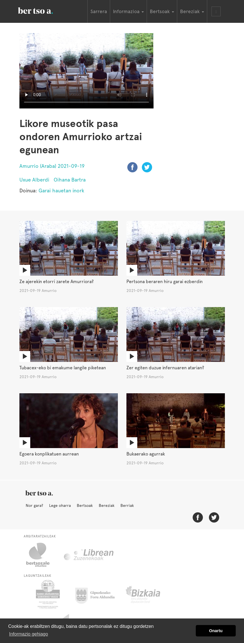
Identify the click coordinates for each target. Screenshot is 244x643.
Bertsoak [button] (162, 11)
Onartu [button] (216, 630)
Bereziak (106, 505)
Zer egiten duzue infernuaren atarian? (165, 367)
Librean (89, 555)
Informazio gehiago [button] (28, 634)
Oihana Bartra (70, 180)
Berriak (127, 505)
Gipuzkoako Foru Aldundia (98, 594)
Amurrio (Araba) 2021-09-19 (51, 166)
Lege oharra (60, 505)
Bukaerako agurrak (145, 454)
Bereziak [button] (192, 11)
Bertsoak (85, 505)
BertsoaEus (43, 10)
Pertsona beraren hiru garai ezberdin (164, 281)
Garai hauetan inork (61, 190)
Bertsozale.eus (41, 555)
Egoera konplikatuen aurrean (49, 454)
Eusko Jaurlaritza (47, 594)
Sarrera (98, 11)
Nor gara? (34, 505)
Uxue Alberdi (34, 180)
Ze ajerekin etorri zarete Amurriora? (56, 281)
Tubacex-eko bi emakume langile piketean (62, 367)
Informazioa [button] (128, 11)
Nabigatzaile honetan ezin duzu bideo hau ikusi (86, 70)
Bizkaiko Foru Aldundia (149, 594)
